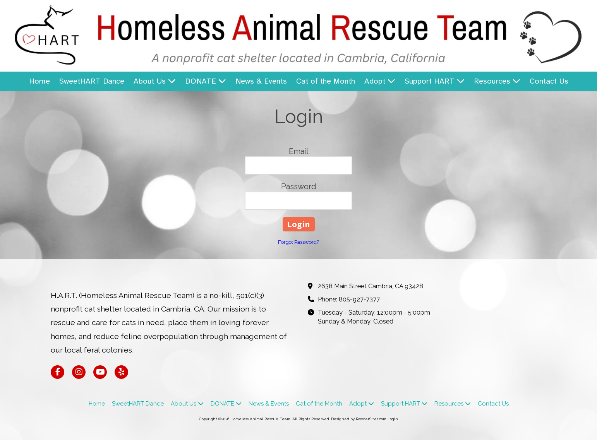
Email (299, 151)
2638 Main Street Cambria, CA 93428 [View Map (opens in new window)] (370, 286)
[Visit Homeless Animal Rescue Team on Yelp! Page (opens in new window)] (121, 372)
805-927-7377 (359, 299)
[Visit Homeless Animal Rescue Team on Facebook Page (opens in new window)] (57, 372)
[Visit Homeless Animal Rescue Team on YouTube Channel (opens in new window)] (100, 372)
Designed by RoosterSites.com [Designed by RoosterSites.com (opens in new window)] (358, 419)
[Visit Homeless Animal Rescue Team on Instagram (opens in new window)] (79, 372)
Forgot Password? (298, 242)
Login (393, 419)
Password (298, 186)
